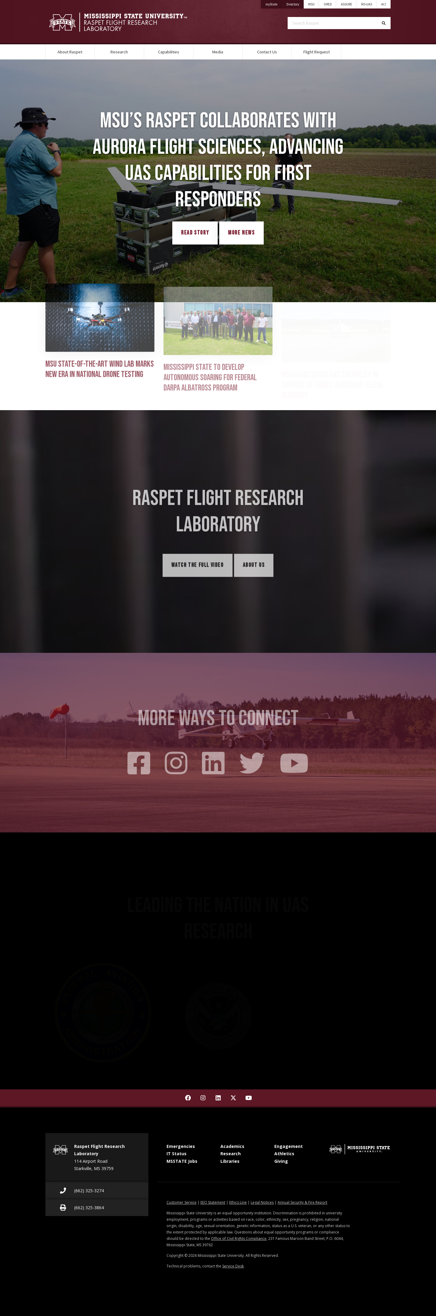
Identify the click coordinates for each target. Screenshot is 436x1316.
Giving (281, 1161)
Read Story (195, 232)
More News (241, 232)
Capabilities (168, 52)
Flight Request (316, 52)
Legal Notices (262, 1202)
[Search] (384, 23)
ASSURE (346, 4)
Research (119, 52)
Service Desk (233, 1266)
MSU (311, 4)
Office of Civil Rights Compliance (238, 1238)
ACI (383, 4)
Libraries (229, 1161)
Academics (232, 1146)
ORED (328, 4)
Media (217, 52)
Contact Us (267, 52)
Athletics (284, 1153)
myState (274, 3)
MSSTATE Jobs (182, 1161)
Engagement (288, 1146)
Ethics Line (238, 1202)
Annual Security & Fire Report (302, 1202)
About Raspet (70, 52)
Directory (295, 3)
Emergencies (181, 1146)
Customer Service (182, 1202)
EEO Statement (212, 1202)
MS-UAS (366, 4)
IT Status (177, 1153)
